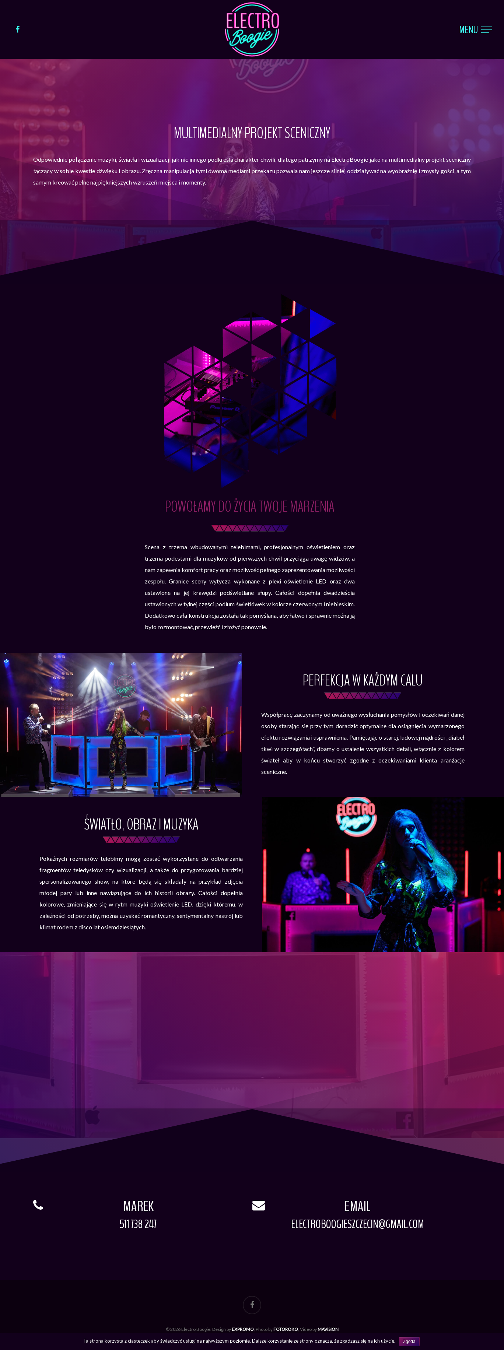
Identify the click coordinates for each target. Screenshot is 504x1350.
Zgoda (409, 1341)
